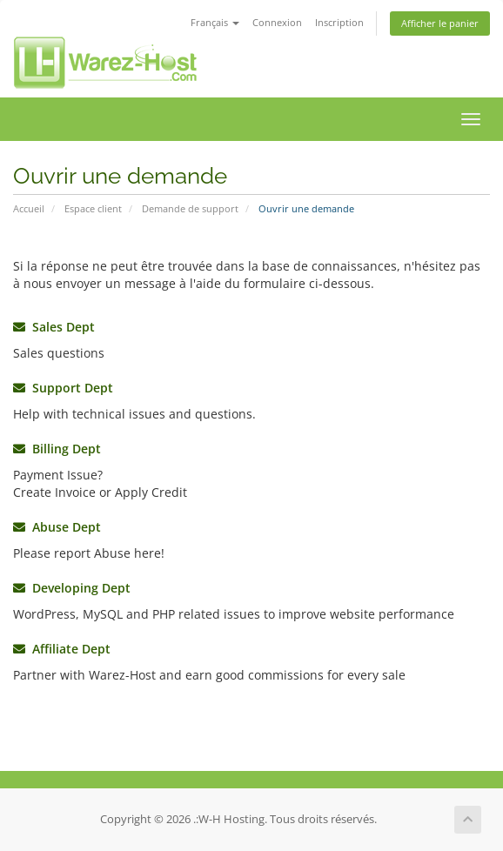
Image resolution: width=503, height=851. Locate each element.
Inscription (339, 22)
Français (215, 22)
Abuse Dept (57, 527)
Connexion (277, 22)
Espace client (93, 208)
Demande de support (190, 208)
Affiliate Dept (62, 648)
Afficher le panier (440, 23)
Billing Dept (57, 448)
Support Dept (63, 387)
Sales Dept (54, 326)
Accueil (28, 208)
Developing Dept (72, 588)
